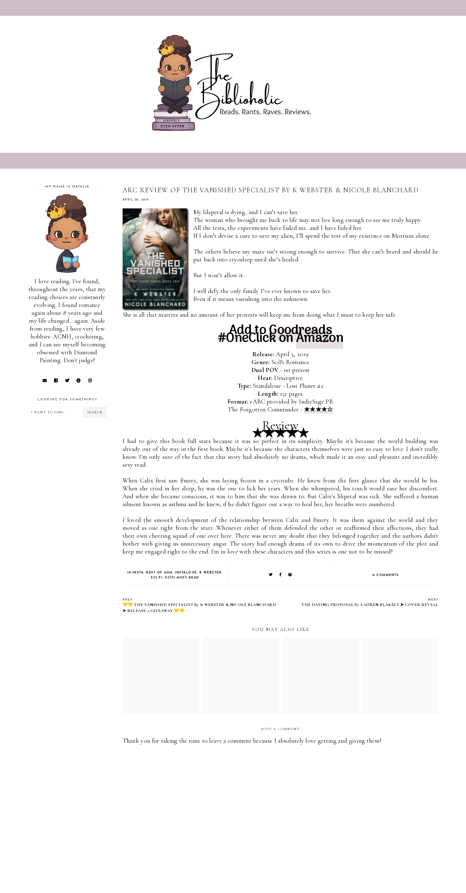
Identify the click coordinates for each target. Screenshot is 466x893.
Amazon (319, 338)
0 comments (385, 575)
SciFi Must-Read (182, 577)
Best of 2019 (159, 572)
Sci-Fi (156, 577)
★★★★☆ (318, 409)
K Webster (210, 572)
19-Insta (135, 572)
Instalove (186, 572)
